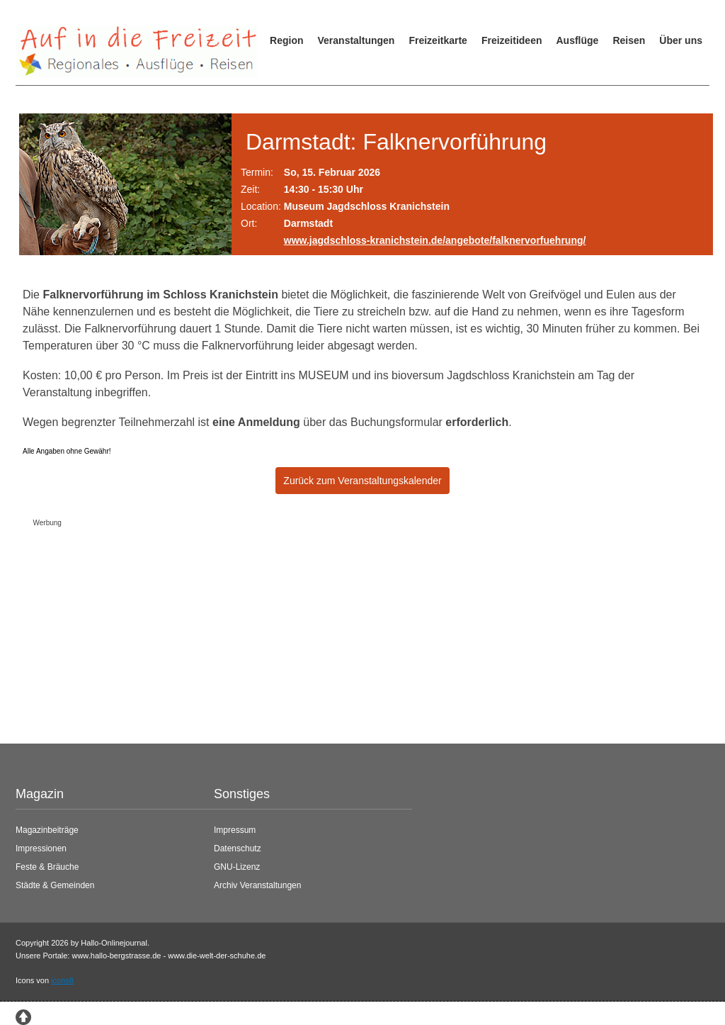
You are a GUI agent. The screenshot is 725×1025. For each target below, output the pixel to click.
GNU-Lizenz (237, 867)
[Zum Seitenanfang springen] (23, 1015)
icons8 (62, 980)
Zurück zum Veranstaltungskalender (362, 480)
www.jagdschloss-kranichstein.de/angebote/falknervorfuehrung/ (435, 240)
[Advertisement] (351, 631)
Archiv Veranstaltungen (257, 885)
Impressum (235, 830)
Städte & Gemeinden (55, 885)
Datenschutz (237, 848)
